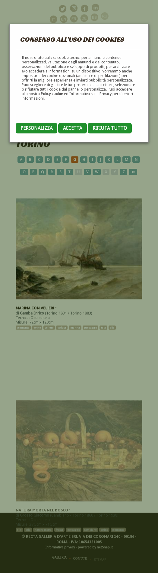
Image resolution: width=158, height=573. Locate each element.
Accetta (72, 128)
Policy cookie (52, 93)
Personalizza (36, 128)
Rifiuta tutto (110, 128)
